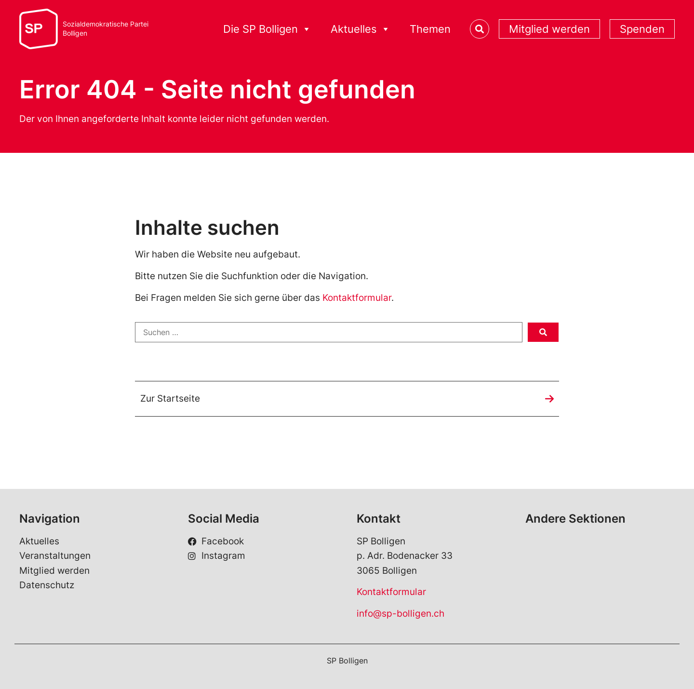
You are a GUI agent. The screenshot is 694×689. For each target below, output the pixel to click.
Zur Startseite (170, 398)
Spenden (642, 29)
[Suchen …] (328, 332)
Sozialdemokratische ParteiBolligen (105, 28)
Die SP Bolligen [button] (267, 29)
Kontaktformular (356, 297)
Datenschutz (46, 585)
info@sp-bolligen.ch (400, 613)
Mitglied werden (549, 29)
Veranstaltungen (55, 555)
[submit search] (543, 332)
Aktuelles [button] (360, 29)
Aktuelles (39, 541)
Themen (430, 29)
